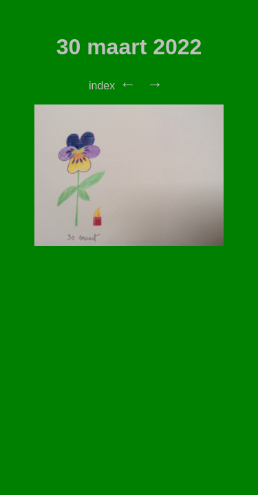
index (102, 85)
